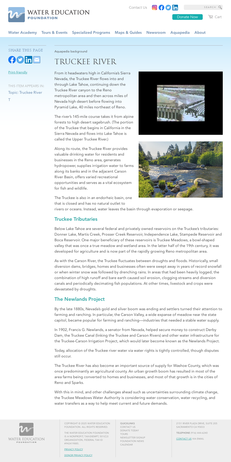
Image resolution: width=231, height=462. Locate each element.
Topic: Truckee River (25, 92)
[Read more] (175, 7)
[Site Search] (220, 7)
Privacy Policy (73, 449)
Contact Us (184, 438)
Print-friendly (17, 72)
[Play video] (181, 103)
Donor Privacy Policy (78, 455)
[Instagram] (154, 7)
